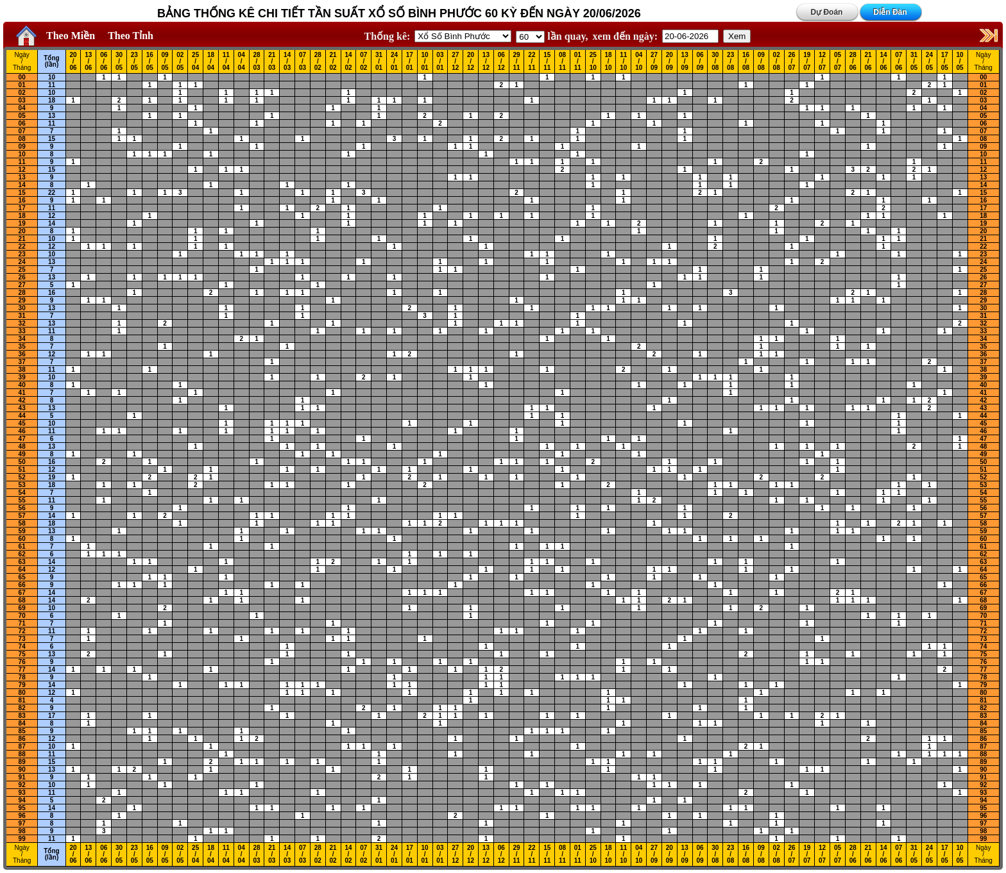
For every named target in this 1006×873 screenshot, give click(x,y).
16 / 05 (149, 61)
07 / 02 (363, 61)
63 (22, 561)
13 (51, 115)
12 (22, 169)
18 (51, 100)
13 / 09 (684, 61)
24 (22, 261)
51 (22, 469)
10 (51, 77)
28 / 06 (853, 61)
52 (22, 477)
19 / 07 (806, 61)
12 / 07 (822, 61)
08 (22, 138)
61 (22, 546)
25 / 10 (593, 61)
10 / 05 (960, 61)
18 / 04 (210, 61)
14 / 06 (883, 61)
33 (22, 331)
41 (22, 392)
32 (22, 323)
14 (22, 184)
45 (22, 423)
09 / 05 (164, 61)
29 (22, 300)
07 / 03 (302, 61)
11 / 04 (226, 61)
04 (22, 108)
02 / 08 (776, 61)
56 (22, 507)
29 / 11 (516, 61)
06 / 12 (501, 61)
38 (22, 369)
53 (22, 484)
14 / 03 (287, 61)
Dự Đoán (826, 12)
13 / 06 (88, 61)
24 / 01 (394, 61)
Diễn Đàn (890, 12)
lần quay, (552, 36)
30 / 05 (119, 61)
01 (22, 84)
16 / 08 (745, 61)
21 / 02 (333, 61)
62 (22, 554)
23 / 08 (730, 61)
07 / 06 (898, 61)
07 (22, 131)
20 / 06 (72, 61)
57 (22, 515)
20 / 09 (669, 61)
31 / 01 (378, 61)
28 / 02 (317, 61)
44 (22, 415)
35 (22, 346)
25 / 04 (195, 61)
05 (22, 115)
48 (22, 446)
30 (22, 308)
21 (22, 238)
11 (51, 84)
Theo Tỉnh (130, 35)
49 (22, 454)
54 (22, 492)
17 (22, 208)
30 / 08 (715, 61)
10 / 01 (425, 61)
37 (22, 361)
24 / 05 (929, 61)
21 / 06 (868, 61)
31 (22, 315)
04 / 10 (638, 61)
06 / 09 (699, 61)
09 (22, 146)
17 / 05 (944, 61)
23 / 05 (134, 61)
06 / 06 (103, 61)
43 (22, 408)
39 (22, 377)
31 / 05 (913, 61)
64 (22, 569)
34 (22, 338)
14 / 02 (348, 61)
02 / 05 (179, 61)
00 (22, 77)
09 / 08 (761, 61)
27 (22, 284)
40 (22, 384)
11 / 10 (623, 61)
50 (22, 461)
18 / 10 (607, 61)
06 (22, 123)
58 (22, 523)
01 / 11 (577, 61)
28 (22, 292)
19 (22, 223)
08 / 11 (562, 61)
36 (22, 354)
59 (22, 531)
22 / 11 (531, 61)
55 (22, 500)
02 (22, 92)
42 (22, 400)
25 (22, 269)
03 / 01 (439, 61)
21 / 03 (271, 61)
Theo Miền (70, 35)
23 (22, 254)
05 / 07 (837, 61)
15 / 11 (546, 61)
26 (22, 277)
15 (51, 138)
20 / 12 (470, 61)
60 (22, 538)
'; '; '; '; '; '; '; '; (530, 37)
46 (22, 431)
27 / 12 (455, 61)
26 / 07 (791, 61)
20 (22, 231)
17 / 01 (409, 61)
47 (22, 438)
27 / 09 (654, 61)
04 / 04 (241, 61)
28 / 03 (256, 61)
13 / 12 (486, 61)
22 (51, 192)
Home (23, 36)
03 (22, 100)
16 (22, 200)
